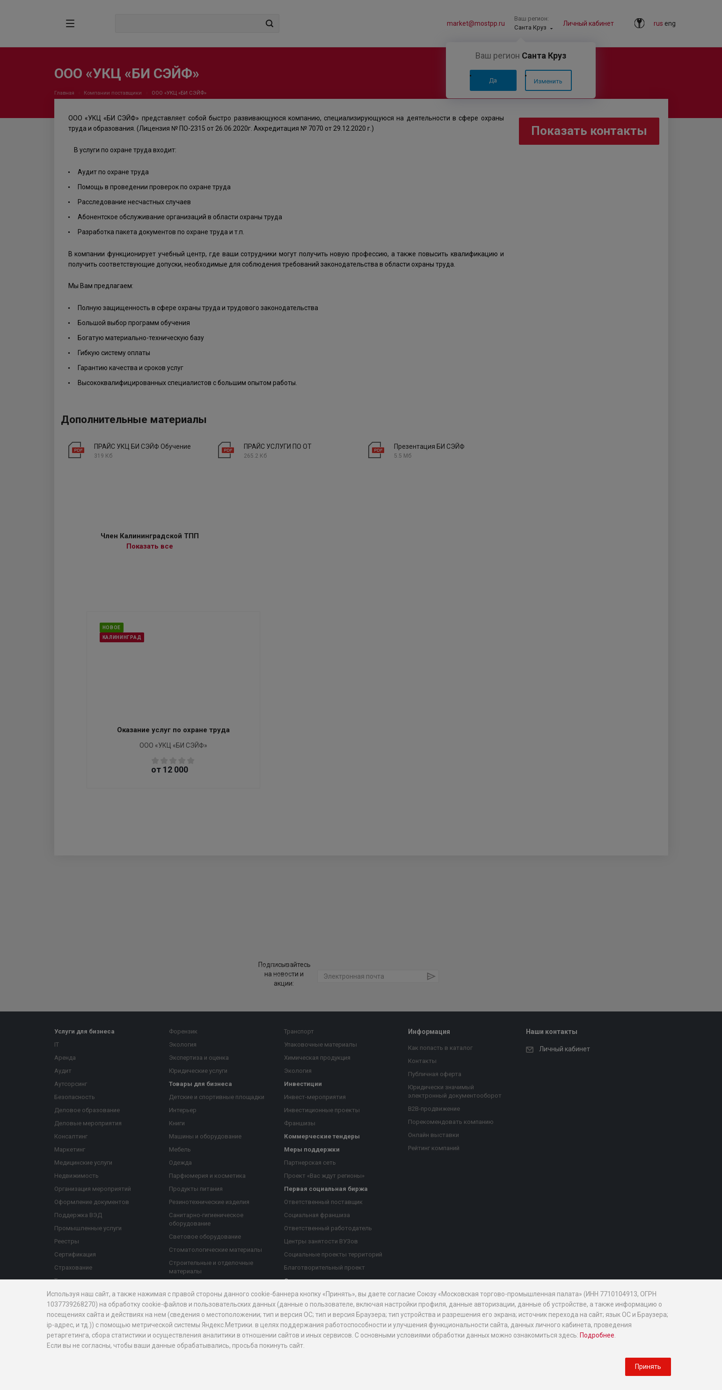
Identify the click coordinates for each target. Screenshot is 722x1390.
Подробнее (597, 1335)
